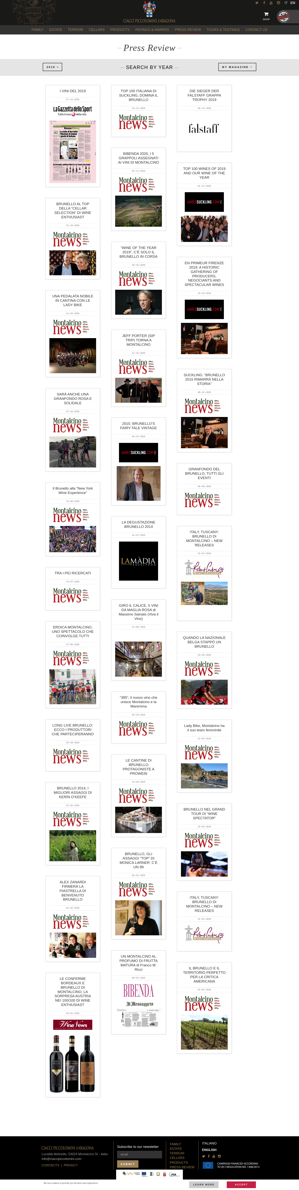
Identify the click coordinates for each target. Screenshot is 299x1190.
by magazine (237, 67)
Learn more (204, 1184)
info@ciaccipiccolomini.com (61, 1159)
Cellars (177, 1158)
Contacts (50, 1165)
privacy (71, 1165)
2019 (52, 67)
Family (175, 1144)
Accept (241, 1184)
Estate (176, 1149)
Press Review (182, 1167)
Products (179, 1162)
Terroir (177, 1153)
